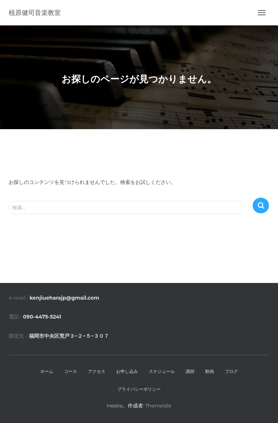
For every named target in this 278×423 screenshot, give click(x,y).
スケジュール (162, 371)
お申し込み (127, 371)
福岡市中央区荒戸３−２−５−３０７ (69, 336)
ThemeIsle (158, 405)
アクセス (96, 371)
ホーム (46, 371)
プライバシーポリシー (139, 389)
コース (70, 371)
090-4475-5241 (42, 316)
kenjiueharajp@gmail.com (64, 298)
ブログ (231, 371)
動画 (209, 371)
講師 (190, 371)
